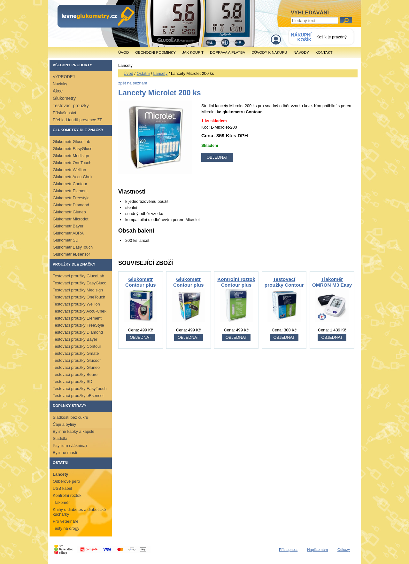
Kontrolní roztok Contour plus (236, 282)
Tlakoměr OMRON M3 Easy (332, 282)
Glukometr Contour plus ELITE (140, 284)
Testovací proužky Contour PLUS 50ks (284, 284)
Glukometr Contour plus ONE (188, 284)
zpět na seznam (132, 83)
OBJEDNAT (140, 337)
